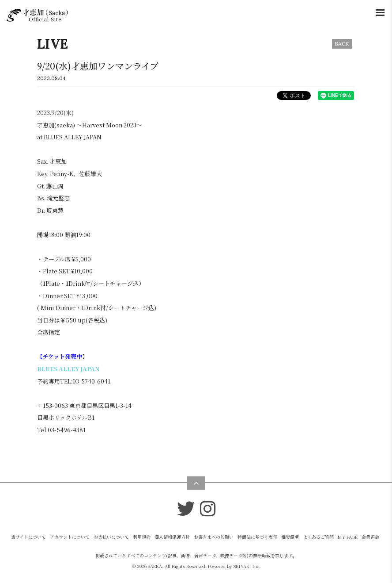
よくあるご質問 (318, 536)
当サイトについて (28, 536)
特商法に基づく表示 (257, 536)
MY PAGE (348, 536)
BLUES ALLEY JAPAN (68, 368)
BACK (342, 43)
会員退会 (370, 536)
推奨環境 (290, 536)
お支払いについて (111, 536)
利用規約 (142, 536)
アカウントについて (70, 536)
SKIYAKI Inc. (247, 566)
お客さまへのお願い (214, 536)
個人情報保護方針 (172, 536)
